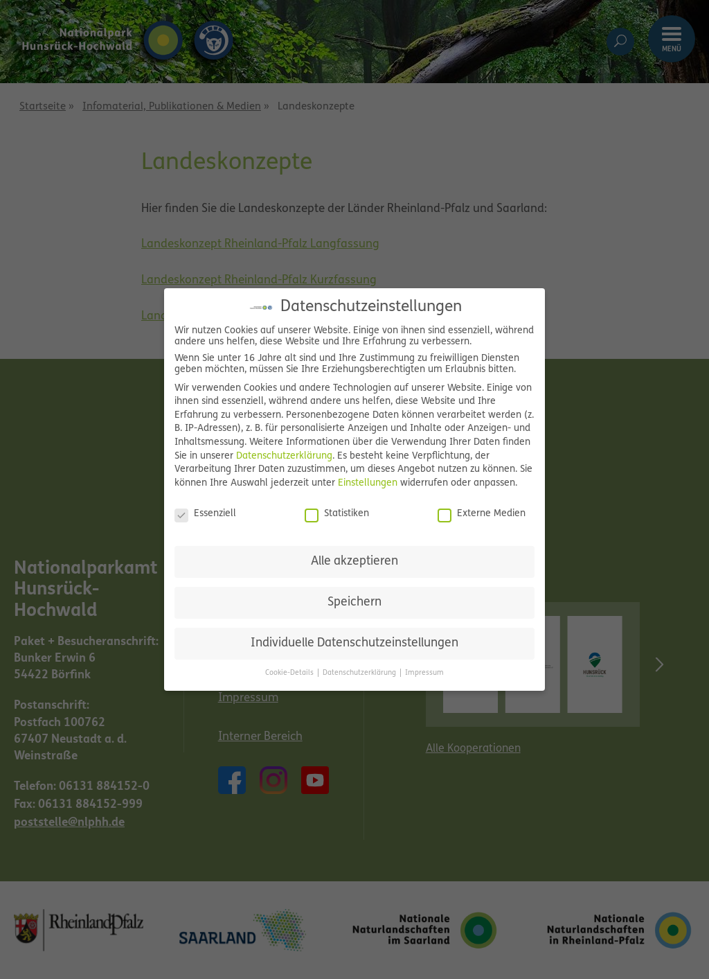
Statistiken (337, 514)
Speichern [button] (354, 602)
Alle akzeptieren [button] (354, 561)
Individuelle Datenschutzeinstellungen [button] (354, 643)
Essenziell (205, 514)
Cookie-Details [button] (290, 673)
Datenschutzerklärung (284, 456)
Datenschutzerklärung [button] (360, 673)
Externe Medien (482, 514)
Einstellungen (367, 483)
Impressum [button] (424, 673)
